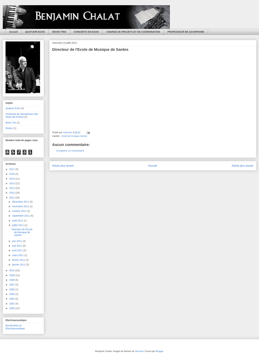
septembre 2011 (21, 215)
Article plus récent (63, 165)
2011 (12, 197)
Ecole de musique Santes (74, 136)
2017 (12, 169)
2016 (12, 174)
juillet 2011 (18, 225)
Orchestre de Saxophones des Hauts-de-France (22, 115)
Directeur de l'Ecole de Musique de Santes (22, 232)
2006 (12, 289)
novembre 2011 (21, 206)
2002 (12, 298)
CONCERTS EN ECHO (86, 31)
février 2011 (19, 260)
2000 (12, 308)
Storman (139, 351)
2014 (12, 183)
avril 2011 (17, 250)
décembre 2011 (21, 201)
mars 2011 (18, 255)
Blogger (159, 351)
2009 (12, 275)
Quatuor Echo (13, 108)
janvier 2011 (19, 264)
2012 (12, 192)
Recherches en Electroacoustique (15, 327)
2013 (12, 188)
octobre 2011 (19, 211)
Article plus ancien (242, 165)
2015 (12, 178)
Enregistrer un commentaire (70, 150)
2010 (12, 270)
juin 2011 (17, 241)
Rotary (9, 128)
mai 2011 (17, 245)
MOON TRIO (59, 31)
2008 (12, 280)
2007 (12, 284)
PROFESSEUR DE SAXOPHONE (185, 31)
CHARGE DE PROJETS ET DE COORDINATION (133, 31)
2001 (12, 303)
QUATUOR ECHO (35, 31)
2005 (12, 294)
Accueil (13, 31)
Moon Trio (11, 122)
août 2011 (17, 220)
